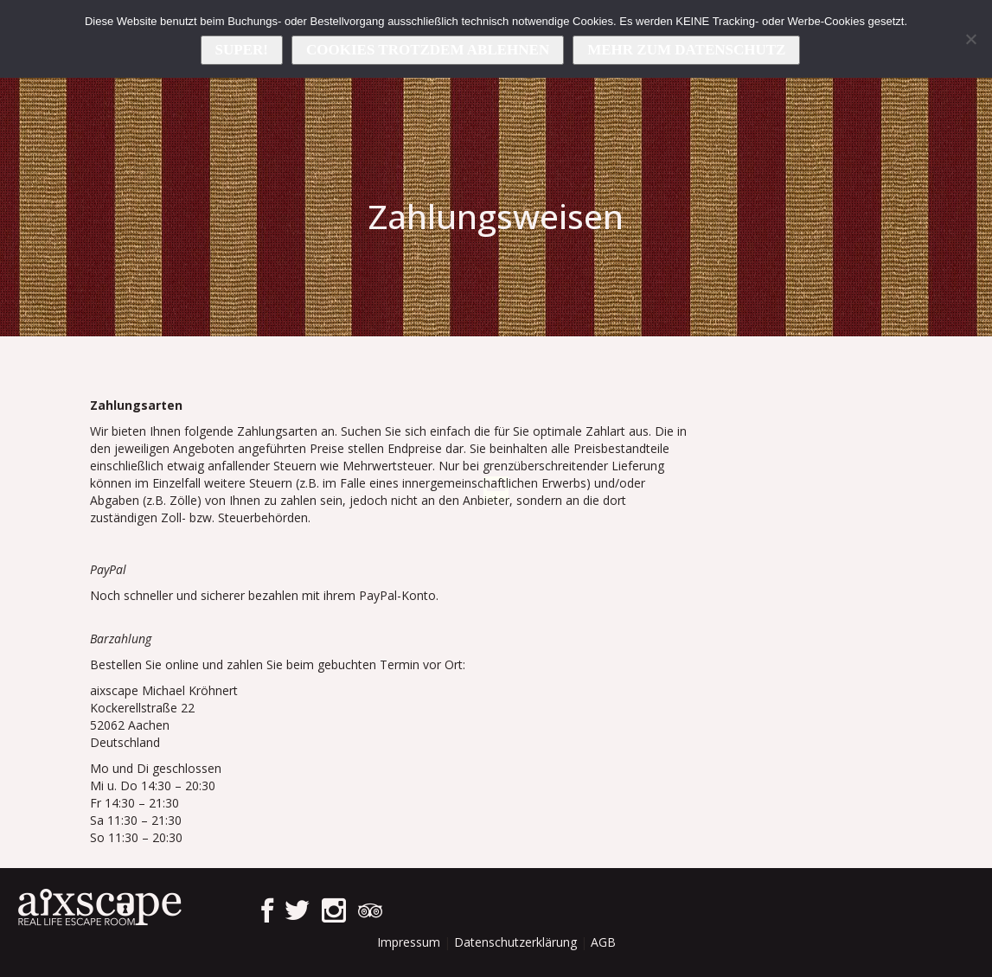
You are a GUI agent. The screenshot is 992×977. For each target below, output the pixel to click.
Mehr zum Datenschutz (686, 50)
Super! (241, 50)
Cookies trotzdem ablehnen (427, 50)
